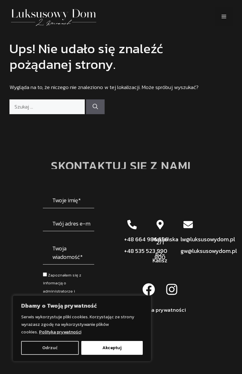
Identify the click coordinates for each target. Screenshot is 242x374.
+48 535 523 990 (145, 251)
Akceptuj (112, 347)
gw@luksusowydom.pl (209, 251)
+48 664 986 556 (146, 239)
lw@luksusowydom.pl (208, 239)
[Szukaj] (95, 106)
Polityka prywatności (60, 332)
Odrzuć (50, 347)
